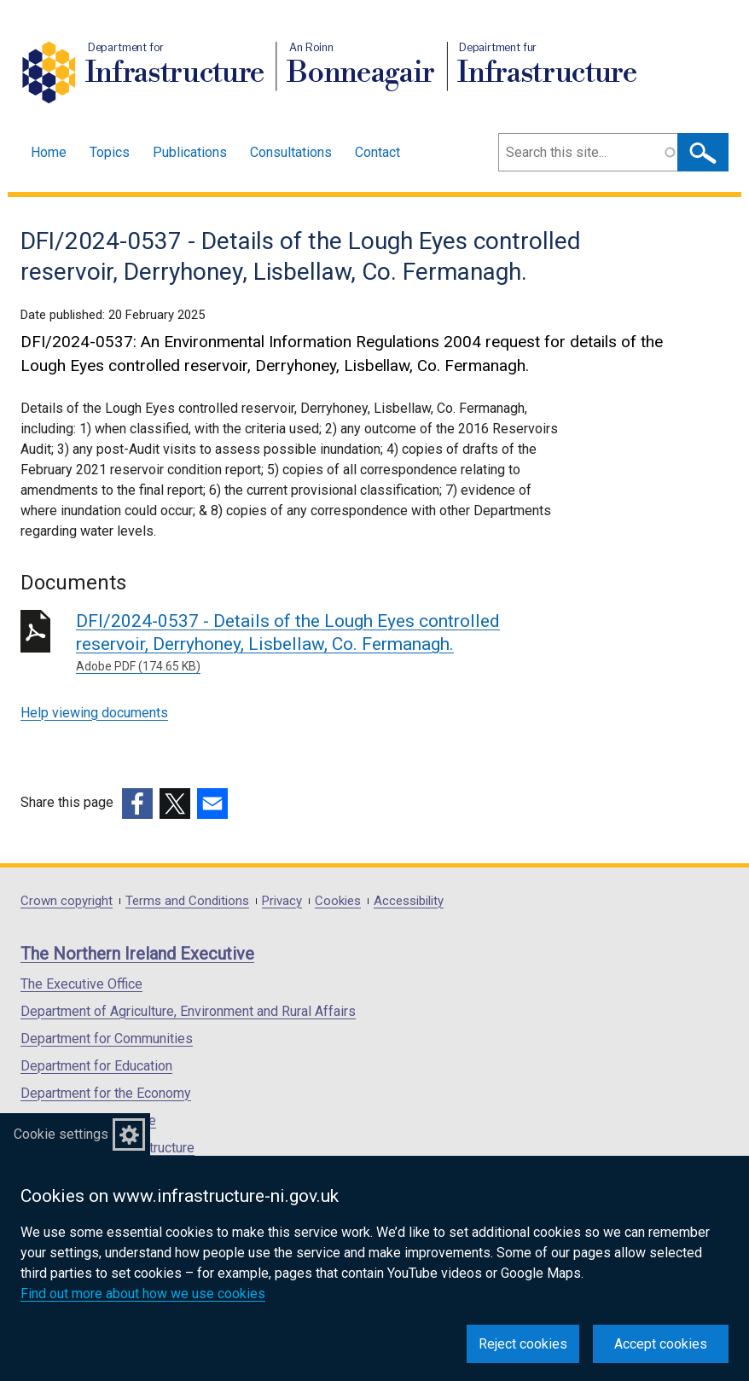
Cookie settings (61, 1134)
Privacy (282, 901)
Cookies (338, 901)
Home (49, 152)
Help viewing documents (94, 713)
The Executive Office (81, 984)
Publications (190, 152)
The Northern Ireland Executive (137, 953)
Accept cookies (660, 1344)
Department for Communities (106, 1038)
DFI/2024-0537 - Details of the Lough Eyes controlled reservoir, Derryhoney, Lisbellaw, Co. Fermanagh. (321, 643)
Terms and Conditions (187, 901)
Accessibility (409, 901)
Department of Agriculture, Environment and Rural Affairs (188, 1011)
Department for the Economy (105, 1093)
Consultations (291, 152)
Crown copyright (66, 901)
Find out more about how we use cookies (142, 1293)
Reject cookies (523, 1344)
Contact (377, 152)
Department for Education (96, 1066)
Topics (110, 152)
